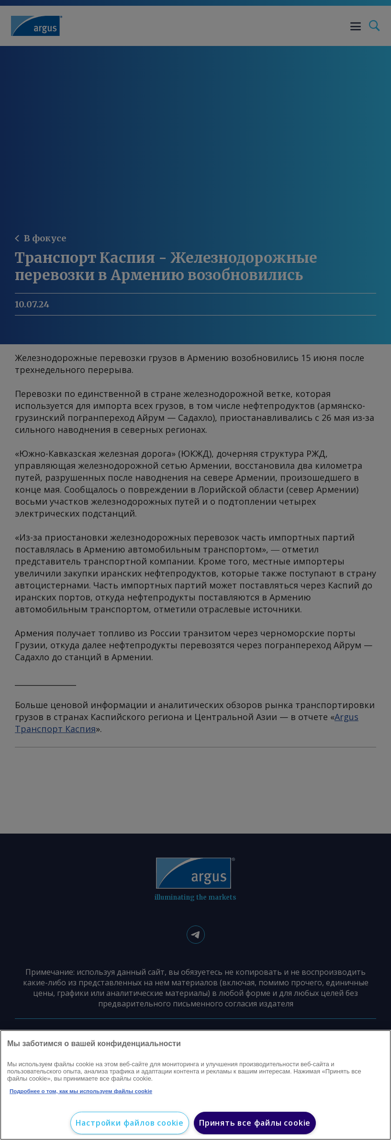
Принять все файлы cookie (255, 1122)
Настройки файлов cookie (130, 1122)
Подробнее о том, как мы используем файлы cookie (81, 1091)
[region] (195, 1085)
